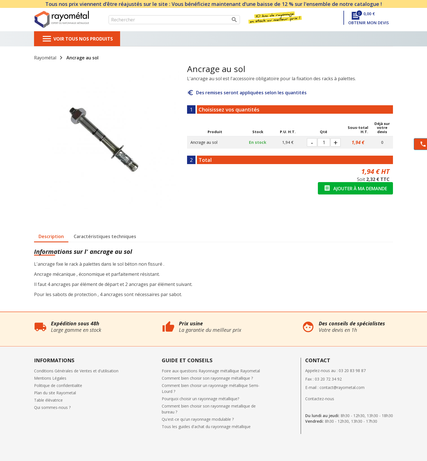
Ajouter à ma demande (355, 188)
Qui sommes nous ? (18, 314)
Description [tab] (51, 236)
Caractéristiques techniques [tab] (105, 236)
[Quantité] (324, 142)
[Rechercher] (174, 19)
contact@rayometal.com (342, 387)
